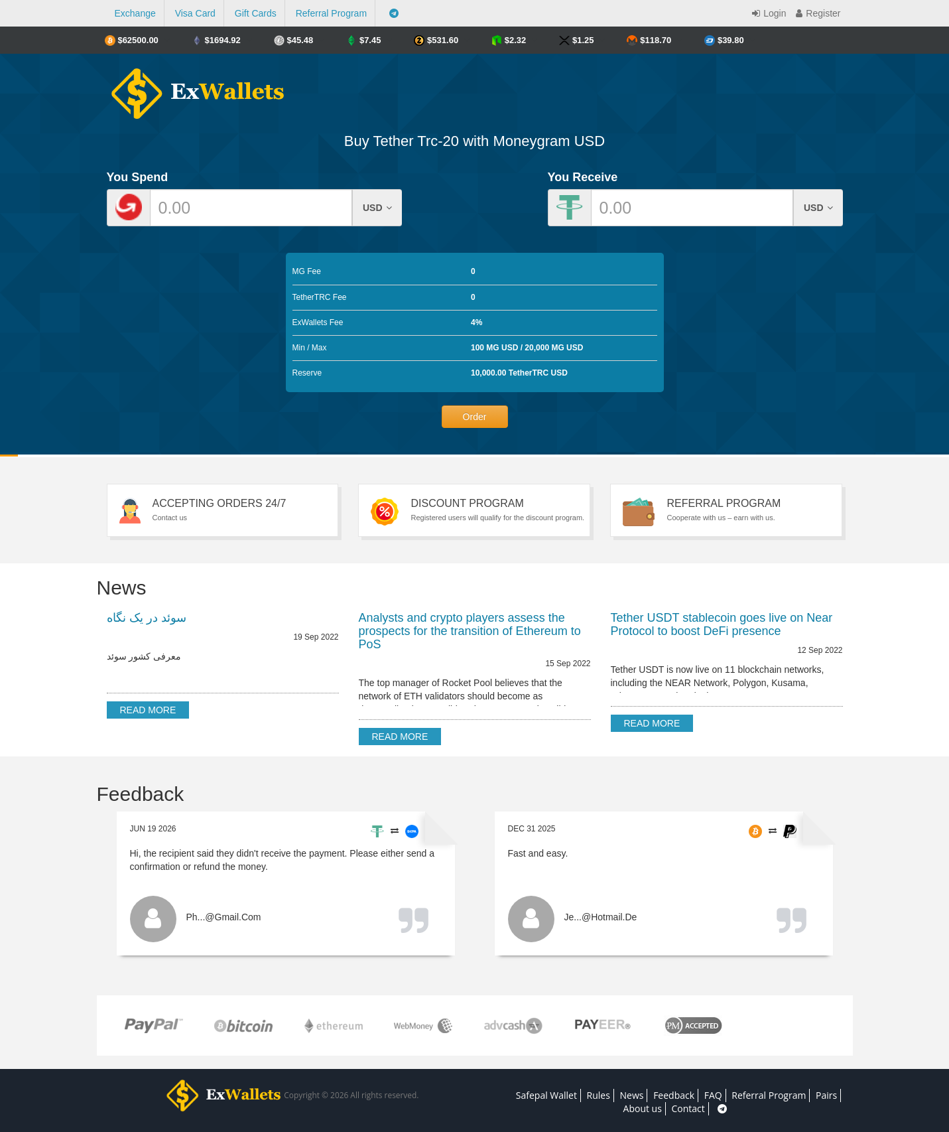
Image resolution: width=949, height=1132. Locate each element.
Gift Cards (256, 13)
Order (475, 416)
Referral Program (331, 13)
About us (642, 1108)
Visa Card (195, 13)
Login (767, 13)
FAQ (713, 1095)
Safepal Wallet (546, 1095)
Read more (148, 710)
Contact (688, 1108)
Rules (598, 1095)
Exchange (135, 13)
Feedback (673, 1095)
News (632, 1095)
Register (816, 13)
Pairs (826, 1095)
